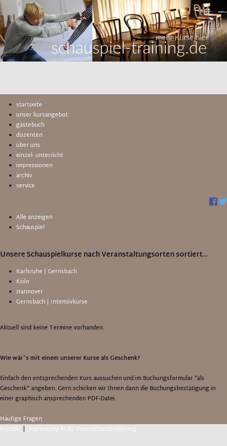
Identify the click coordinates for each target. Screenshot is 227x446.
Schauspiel (30, 228)
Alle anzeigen (34, 217)
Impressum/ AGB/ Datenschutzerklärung (81, 429)
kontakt (10, 429)
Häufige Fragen (21, 419)
